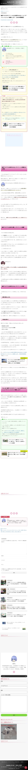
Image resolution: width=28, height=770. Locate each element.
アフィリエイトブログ (10, 530)
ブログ (19, 530)
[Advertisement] (14, 155)
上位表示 (22, 530)
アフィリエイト (4, 528)
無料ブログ (10, 531)
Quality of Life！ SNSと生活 (14, 765)
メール (3, 560)
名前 (2, 555)
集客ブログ (19, 531)
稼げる (16, 531)
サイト (2, 564)
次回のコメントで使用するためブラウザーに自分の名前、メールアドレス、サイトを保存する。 (13, 570)
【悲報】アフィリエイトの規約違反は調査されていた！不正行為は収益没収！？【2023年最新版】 (16, 584)
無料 (7, 531)
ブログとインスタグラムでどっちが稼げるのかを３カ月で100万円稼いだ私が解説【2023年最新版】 (16, 592)
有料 (1, 531)
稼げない (13, 531)
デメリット (16, 530)
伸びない (25, 530)
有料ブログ (4, 531)
